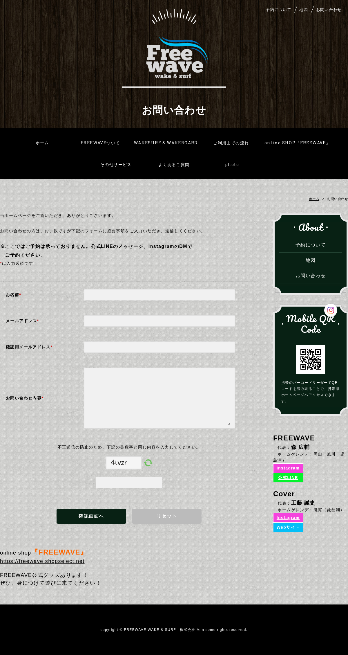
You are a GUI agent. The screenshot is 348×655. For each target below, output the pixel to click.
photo (232, 164)
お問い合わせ (329, 9)
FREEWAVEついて (100, 142)
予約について (278, 9)
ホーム (42, 142)
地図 (303, 9)
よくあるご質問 (174, 164)
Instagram (288, 468)
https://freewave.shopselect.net (42, 561)
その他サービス (116, 164)
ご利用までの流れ (231, 142)
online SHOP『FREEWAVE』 (297, 142)
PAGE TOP (337, 643)
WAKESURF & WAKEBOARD (166, 142)
